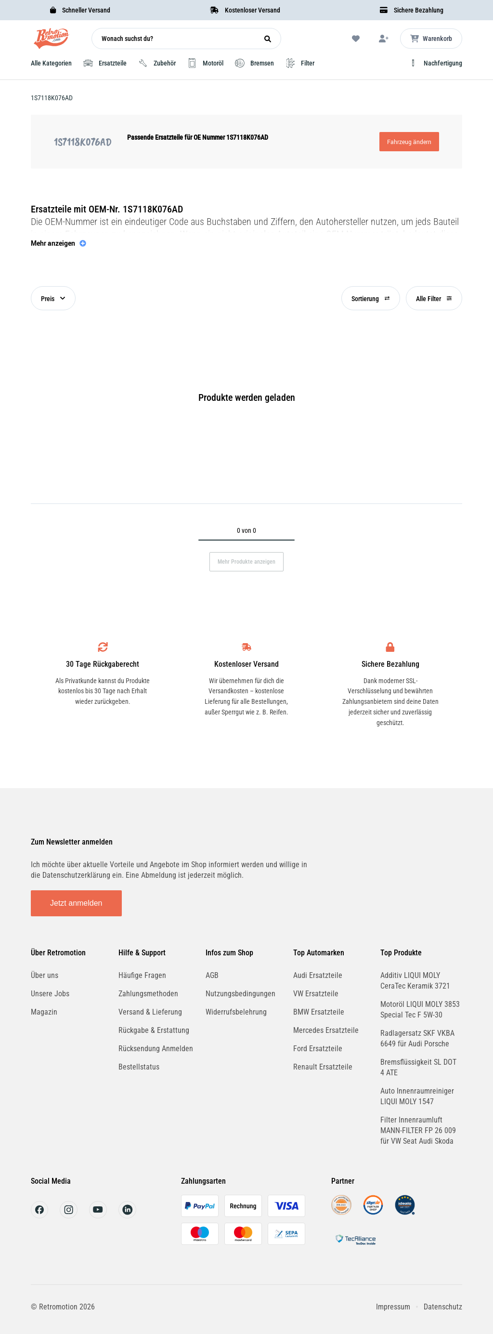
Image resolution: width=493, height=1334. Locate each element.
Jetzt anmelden (76, 903)
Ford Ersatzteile (317, 1048)
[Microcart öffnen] (431, 38)
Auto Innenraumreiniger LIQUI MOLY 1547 (417, 1096)
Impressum (393, 1306)
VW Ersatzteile (315, 993)
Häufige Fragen (142, 975)
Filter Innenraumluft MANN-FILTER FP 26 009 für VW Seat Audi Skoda (418, 1130)
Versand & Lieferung (150, 1012)
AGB (212, 975)
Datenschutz (443, 1306)
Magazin (44, 1012)
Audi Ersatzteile (317, 975)
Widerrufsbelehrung (236, 1012)
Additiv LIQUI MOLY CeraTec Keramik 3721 (415, 981)
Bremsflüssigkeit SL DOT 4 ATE (418, 1067)
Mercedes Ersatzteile (326, 1030)
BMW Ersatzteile (318, 1012)
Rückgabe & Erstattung (153, 1030)
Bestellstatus (138, 1066)
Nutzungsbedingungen (240, 993)
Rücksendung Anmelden (155, 1048)
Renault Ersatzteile (322, 1066)
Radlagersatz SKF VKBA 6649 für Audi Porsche (417, 1038)
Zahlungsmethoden (148, 993)
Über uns (44, 975)
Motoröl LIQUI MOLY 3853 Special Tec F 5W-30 (420, 1009)
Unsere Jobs (50, 993)
